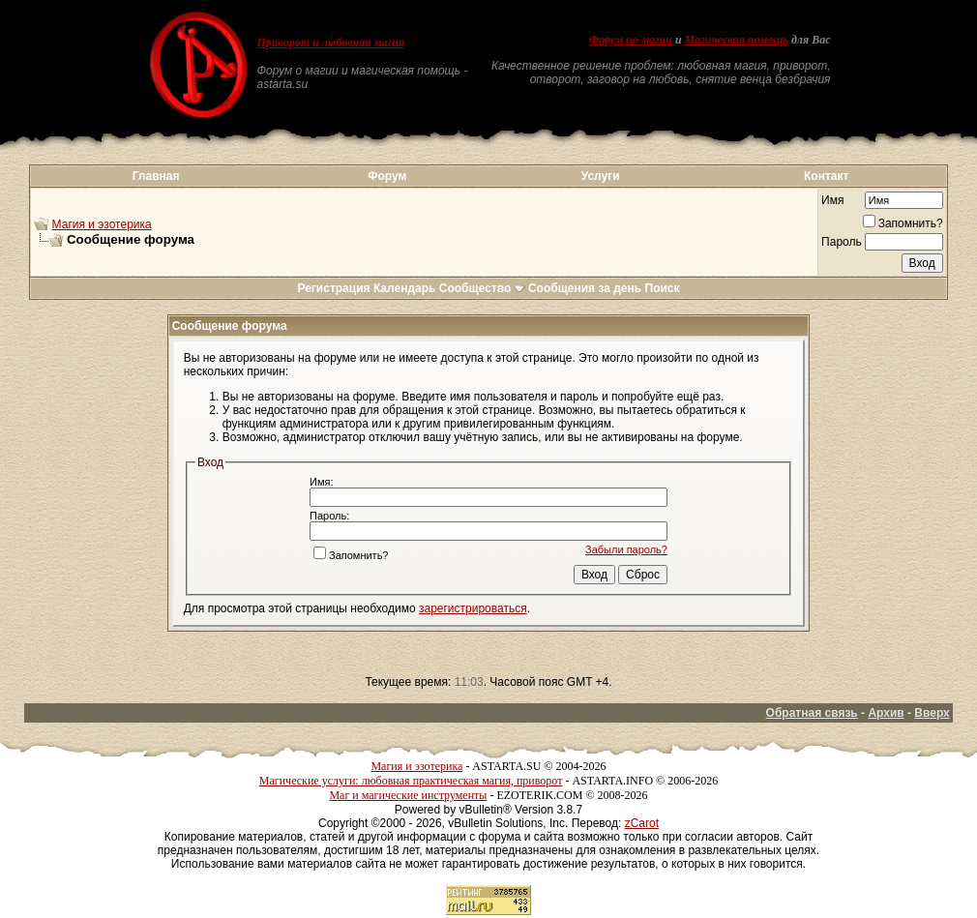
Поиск (662, 288)
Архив (885, 713)
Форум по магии (630, 39)
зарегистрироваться (473, 608)
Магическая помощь (736, 39)
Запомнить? (903, 223)
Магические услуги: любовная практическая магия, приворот (411, 780)
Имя (832, 200)
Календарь (404, 288)
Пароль (841, 242)
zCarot (642, 823)
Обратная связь (812, 713)
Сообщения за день (584, 288)
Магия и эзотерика (102, 224)
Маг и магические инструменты (408, 795)
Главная (156, 176)
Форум (387, 176)
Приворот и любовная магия (330, 42)
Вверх (931, 713)
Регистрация (333, 288)
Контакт (826, 176)
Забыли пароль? (626, 549)
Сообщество (482, 288)
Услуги (600, 176)
